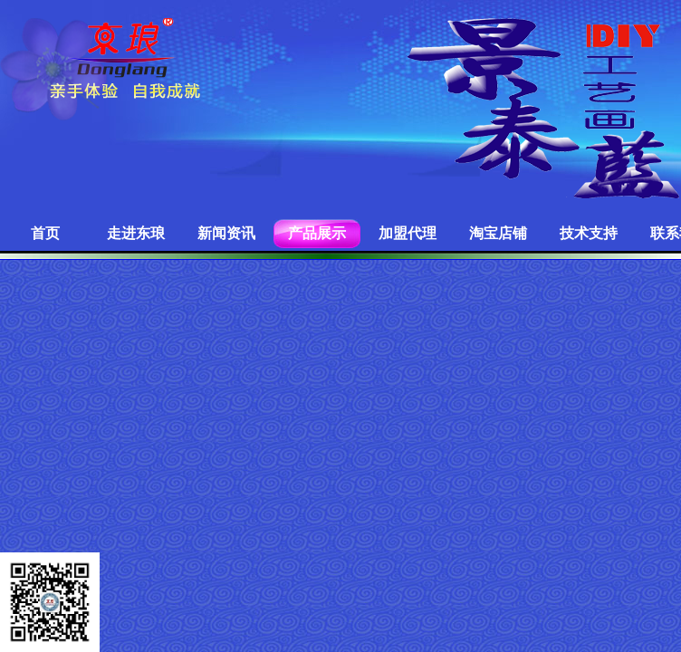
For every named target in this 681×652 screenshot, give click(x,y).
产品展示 (317, 233)
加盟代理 (407, 233)
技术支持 (589, 233)
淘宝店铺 (498, 233)
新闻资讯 (226, 233)
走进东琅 (136, 233)
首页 (45, 233)
